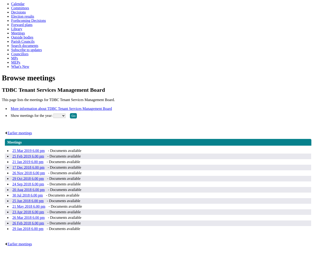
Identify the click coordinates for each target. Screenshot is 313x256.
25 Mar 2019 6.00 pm (28, 151)
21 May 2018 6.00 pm (28, 206)
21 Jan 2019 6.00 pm (27, 162)
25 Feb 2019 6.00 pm (28, 156)
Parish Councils (23, 41)
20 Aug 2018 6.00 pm (28, 190)
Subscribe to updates (26, 50)
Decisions (18, 12)
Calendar (18, 4)
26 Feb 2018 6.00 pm (28, 223)
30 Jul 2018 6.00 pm (27, 195)
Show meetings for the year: (32, 116)
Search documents (24, 46)
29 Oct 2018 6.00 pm (28, 179)
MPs (14, 58)
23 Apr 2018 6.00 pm (28, 212)
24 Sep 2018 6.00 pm (28, 184)
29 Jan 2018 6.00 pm (27, 229)
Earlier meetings (18, 133)
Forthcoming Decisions (28, 21)
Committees (20, 8)
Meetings (18, 33)
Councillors (20, 54)
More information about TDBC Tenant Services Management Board (61, 109)
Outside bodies (22, 37)
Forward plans (22, 25)
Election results (22, 16)
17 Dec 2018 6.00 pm (28, 167)
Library (16, 29)
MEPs (15, 62)
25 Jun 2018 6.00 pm (28, 201)
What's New (20, 67)
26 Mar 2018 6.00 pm (28, 218)
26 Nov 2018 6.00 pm (28, 173)
